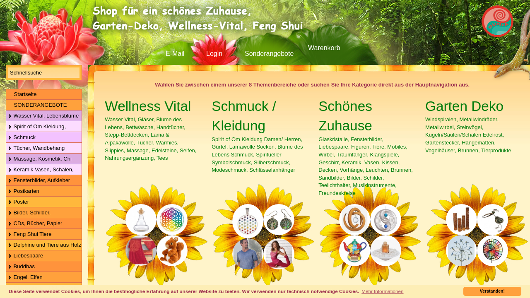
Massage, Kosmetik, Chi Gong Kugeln (39, 159)
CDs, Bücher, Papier (35, 224)
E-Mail (175, 53)
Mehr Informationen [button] (382, 291)
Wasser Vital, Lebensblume (43, 116)
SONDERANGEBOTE (37, 105)
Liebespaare (25, 256)
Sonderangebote (269, 53)
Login (214, 53)
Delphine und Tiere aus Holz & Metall (43, 245)
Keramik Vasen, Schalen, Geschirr (40, 170)
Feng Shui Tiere (29, 234)
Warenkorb (324, 47)
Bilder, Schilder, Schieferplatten (28, 213)
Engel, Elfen (25, 277)
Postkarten (23, 191)
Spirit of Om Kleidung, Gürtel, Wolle (36, 127)
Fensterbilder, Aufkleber (39, 180)
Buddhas (21, 267)
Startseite (22, 94)
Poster (18, 202)
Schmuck (22, 137)
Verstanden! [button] (492, 290)
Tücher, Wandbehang (36, 148)
